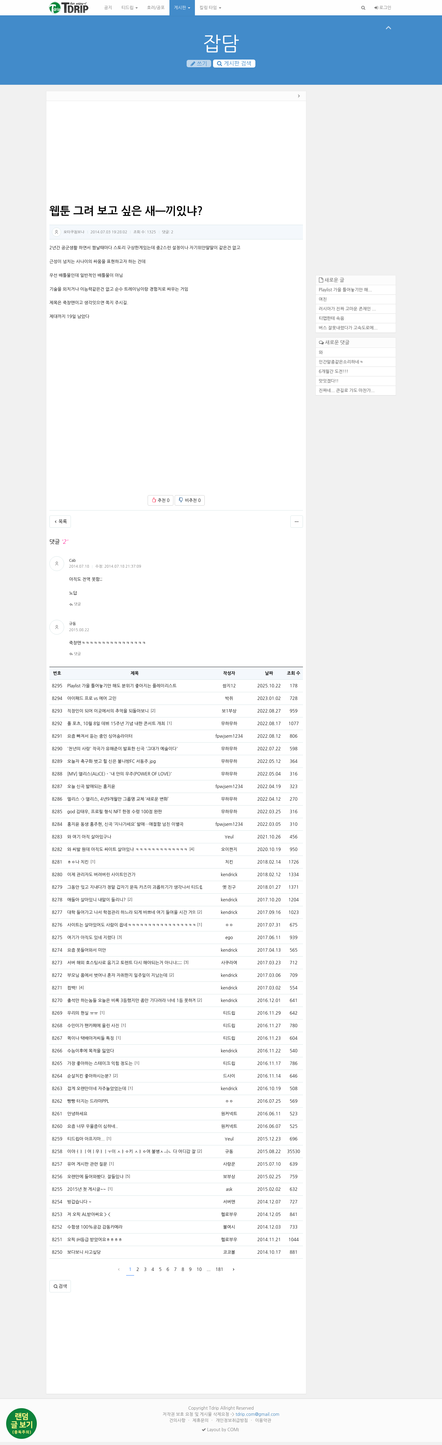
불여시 (229, 1230)
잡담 (221, 43)
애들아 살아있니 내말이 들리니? (96, 903)
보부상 (229, 1180)
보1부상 (229, 714)
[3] (119, 940)
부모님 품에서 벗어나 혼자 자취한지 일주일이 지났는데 (117, 978)
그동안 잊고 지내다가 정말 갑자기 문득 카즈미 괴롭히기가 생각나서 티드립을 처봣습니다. (134, 890)
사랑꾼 (229, 1167)
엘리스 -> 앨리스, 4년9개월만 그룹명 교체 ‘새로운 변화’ (118, 802)
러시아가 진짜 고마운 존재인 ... (347, 312)
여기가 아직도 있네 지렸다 (91, 940)
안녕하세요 (77, 1117)
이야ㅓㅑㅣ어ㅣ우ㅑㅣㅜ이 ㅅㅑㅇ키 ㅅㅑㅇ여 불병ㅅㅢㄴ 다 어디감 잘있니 (131, 1154)
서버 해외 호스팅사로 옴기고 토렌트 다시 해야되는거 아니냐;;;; (124, 966)
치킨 (229, 865)
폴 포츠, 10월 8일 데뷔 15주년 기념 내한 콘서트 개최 (116, 726)
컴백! (72, 991)
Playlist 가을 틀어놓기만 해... (345, 293)
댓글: (167, 235)
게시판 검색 (234, 64)
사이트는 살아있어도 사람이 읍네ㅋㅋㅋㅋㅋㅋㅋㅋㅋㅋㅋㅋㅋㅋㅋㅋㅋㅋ (131, 928)
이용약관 (263, 1423)
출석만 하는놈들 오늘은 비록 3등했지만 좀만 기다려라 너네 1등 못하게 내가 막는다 (131, 1003)
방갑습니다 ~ (79, 1205)
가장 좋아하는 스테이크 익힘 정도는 (100, 1066)
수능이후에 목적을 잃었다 (90, 1054)
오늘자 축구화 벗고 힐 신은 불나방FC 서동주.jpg (111, 764)
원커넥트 (229, 1117)
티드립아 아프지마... (86, 1142)
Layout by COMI (220, 1433)
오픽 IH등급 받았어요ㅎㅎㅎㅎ (94, 1243)
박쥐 (229, 701)
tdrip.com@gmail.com (257, 1417)
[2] (153, 714)
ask (229, 1192)
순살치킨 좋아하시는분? (89, 1079)
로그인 (382, 8)
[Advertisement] (176, 156)
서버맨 (229, 1205)
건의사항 (178, 1423)
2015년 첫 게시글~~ (86, 1192)
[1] (169, 726)
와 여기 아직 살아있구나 (89, 840)
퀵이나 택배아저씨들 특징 (90, 1041)
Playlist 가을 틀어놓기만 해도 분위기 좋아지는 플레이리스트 (121, 689)
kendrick (229, 878)
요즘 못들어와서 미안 (86, 953)
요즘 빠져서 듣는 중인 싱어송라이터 (100, 739)
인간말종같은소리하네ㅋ (341, 365)
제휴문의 (201, 1423)
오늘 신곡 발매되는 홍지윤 (91, 789)
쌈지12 (229, 689)
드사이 (229, 1079)
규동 (72, 627)
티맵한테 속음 (331, 321)
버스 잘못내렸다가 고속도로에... (348, 331)
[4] (191, 852)
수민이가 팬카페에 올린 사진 (93, 1029)
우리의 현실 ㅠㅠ (82, 1016)
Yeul (229, 840)
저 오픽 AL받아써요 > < (88, 1217)
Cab (72, 563)
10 (199, 1272)
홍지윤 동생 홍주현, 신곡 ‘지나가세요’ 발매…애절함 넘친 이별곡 (125, 827)
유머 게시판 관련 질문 (87, 1167)
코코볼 (229, 1255)
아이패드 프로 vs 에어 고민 (91, 701)
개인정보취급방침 (232, 1423)
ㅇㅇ (229, 928)
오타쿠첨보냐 (74, 235)
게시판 (182, 8)
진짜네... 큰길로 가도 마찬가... (347, 393)
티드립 (129, 8)
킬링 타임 (210, 8)
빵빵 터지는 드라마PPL (88, 1104)
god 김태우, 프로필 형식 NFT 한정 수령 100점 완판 (114, 815)
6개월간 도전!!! (333, 374)
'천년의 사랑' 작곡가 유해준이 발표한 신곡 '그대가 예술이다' (122, 752)
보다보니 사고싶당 (84, 1255)
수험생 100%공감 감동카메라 (94, 1230)
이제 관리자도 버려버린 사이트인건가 (101, 878)
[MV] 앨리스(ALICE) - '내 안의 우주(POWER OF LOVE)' (119, 777)
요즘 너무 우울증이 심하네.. (92, 1129)
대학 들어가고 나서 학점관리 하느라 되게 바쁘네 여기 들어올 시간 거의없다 (131, 915)
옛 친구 (229, 890)
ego (229, 940)
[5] (127, 1179)
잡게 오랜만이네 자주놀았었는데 (96, 1092)
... (209, 1272)
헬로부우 (229, 1217)
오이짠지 (229, 852)
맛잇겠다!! (329, 384)
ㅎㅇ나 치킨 (78, 865)
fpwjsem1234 (229, 739)
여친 (323, 302)
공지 (108, 8)
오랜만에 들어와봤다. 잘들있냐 (95, 1180)
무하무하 (229, 726)
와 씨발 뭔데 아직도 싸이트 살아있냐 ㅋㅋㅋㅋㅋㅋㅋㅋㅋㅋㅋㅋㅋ (127, 852)
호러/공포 (156, 8)
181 (219, 1272)
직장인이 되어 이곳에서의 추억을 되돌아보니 (108, 714)
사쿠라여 (229, 966)
